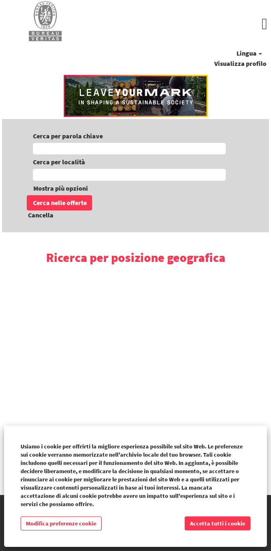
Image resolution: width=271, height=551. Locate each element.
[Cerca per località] (129, 175)
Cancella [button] (40, 215)
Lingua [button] (249, 53)
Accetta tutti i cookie (217, 523)
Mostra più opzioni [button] (60, 188)
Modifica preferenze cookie (61, 523)
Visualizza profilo (240, 63)
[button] (180, 24)
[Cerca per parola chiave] (129, 149)
